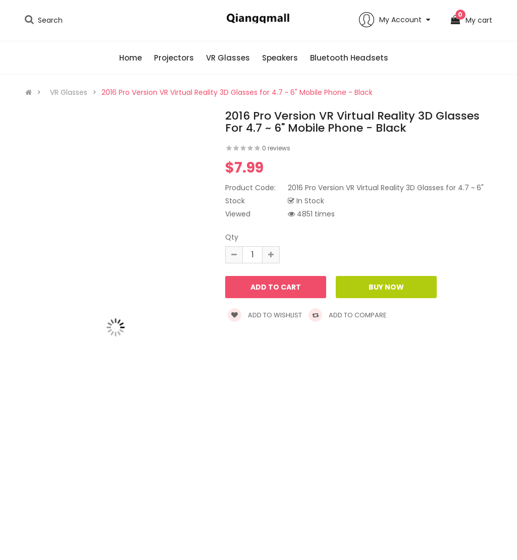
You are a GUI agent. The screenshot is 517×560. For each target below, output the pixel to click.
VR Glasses (68, 92)
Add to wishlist (265, 315)
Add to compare (347, 315)
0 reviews (276, 148)
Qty (231, 237)
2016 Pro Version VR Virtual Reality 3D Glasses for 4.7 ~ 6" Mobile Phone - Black (237, 92)
